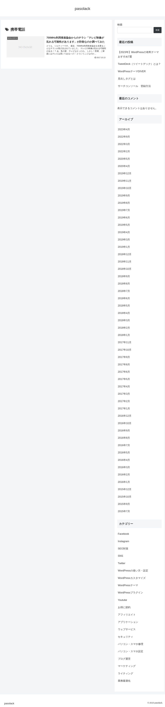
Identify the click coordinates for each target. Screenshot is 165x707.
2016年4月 (124, 460)
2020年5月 (124, 158)
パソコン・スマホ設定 (130, 651)
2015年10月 (124, 496)
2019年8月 (124, 202)
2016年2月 (124, 474)
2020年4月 (124, 166)
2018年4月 (124, 313)
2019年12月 (124, 173)
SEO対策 (123, 548)
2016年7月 (124, 445)
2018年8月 (124, 283)
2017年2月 (124, 401)
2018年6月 (124, 298)
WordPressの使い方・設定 (133, 570)
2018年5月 (124, 305)
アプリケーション (128, 622)
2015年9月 (124, 504)
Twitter (121, 563)
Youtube (122, 600)
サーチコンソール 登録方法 (134, 86)
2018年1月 (124, 335)
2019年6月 (124, 217)
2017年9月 (124, 357)
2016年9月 (124, 430)
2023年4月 (124, 129)
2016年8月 (124, 437)
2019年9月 (124, 195)
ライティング (125, 673)
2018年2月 (124, 327)
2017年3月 (124, 393)
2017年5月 (124, 379)
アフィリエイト (127, 614)
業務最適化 (124, 680)
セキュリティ (125, 636)
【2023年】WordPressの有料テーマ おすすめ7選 (138, 54)
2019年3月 (124, 239)
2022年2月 (124, 151)
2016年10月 (124, 423)
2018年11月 (124, 261)
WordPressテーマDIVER (132, 71)
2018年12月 (124, 254)
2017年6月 (124, 371)
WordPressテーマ (128, 585)
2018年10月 (124, 268)
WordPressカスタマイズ (132, 578)
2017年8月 (124, 364)
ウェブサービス (127, 629)
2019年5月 (124, 224)
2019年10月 (124, 188)
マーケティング (127, 666)
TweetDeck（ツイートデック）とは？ (139, 64)
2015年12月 (124, 489)
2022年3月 (124, 144)
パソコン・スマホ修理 (130, 644)
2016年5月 (124, 452)
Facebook (123, 533)
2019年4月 (124, 232)
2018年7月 (124, 291)
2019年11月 (124, 180)
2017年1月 (124, 408)
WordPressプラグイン (130, 592)
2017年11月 (124, 342)
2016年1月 (124, 482)
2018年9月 (124, 276)
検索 (119, 24)
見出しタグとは (127, 78)
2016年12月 (124, 415)
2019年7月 (124, 210)
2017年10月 (124, 349)
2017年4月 (124, 386)
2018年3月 (124, 320)
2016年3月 (124, 467)
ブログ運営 (124, 658)
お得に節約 (124, 607)
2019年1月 (124, 246)
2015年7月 (124, 511)
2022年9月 (124, 136)
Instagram (123, 541)
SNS (120, 555)
